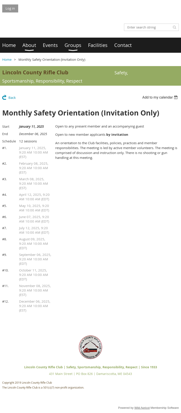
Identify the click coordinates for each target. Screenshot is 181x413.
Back (12, 97)
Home (7, 59)
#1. (4, 148)
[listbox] (160, 97)
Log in (10, 8)
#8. (4, 239)
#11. (5, 286)
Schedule (9, 141)
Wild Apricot (142, 407)
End (5, 134)
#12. (5, 301)
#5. (4, 206)
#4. (4, 194)
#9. (4, 255)
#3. (4, 179)
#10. (5, 270)
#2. (4, 163)
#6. (4, 217)
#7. (4, 228)
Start (5, 126)
